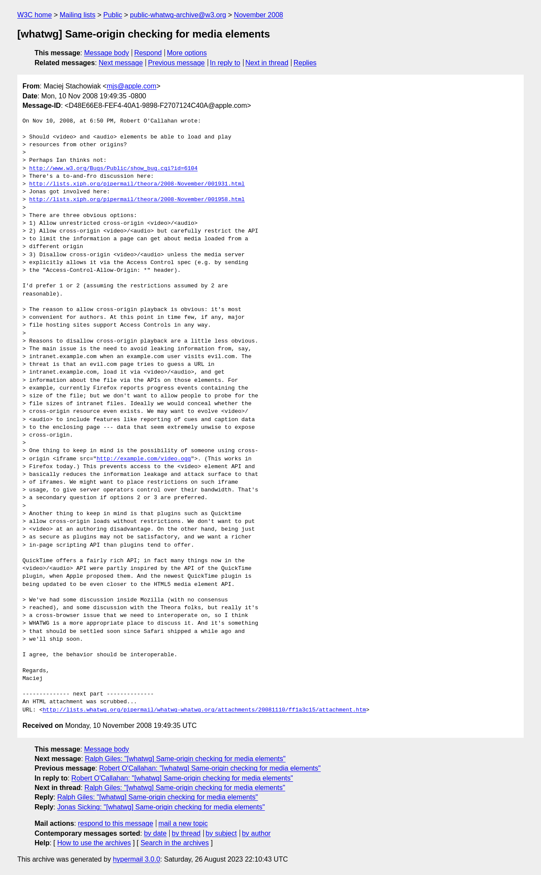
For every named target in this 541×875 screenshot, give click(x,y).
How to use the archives (94, 843)
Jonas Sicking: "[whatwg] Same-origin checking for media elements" (161, 807)
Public (112, 15)
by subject (221, 833)
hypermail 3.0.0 (136, 859)
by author (256, 833)
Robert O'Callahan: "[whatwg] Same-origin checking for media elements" (209, 768)
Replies (305, 62)
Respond (148, 53)
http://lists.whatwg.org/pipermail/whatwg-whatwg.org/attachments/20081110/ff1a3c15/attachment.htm (204, 710)
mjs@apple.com (131, 86)
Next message (121, 62)
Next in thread (266, 62)
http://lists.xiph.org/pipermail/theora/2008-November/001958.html (137, 200)
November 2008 (258, 15)
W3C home (34, 15)
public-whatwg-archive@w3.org (178, 15)
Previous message (176, 62)
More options (187, 53)
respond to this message (115, 823)
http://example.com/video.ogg (144, 459)
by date (155, 833)
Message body (106, 53)
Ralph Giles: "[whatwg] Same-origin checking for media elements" (185, 758)
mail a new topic (183, 823)
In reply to (225, 62)
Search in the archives (174, 843)
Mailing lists (77, 15)
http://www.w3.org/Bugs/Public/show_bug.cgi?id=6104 (113, 169)
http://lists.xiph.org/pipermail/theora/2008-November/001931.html (137, 184)
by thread (186, 833)
